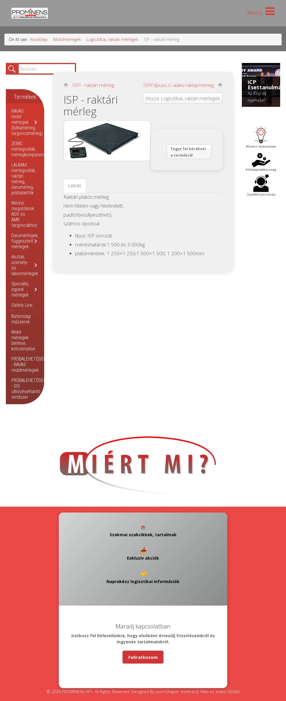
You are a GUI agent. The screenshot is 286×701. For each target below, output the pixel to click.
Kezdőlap (39, 39)
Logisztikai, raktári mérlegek (112, 39)
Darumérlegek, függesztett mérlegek (24, 241)
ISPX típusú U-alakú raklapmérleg (178, 85)
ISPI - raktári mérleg (93, 85)
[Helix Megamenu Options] (261, 12)
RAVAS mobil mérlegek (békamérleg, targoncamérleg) (27, 122)
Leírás (74, 185)
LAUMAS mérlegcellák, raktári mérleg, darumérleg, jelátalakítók (23, 179)
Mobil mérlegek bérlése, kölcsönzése (23, 340)
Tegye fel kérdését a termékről (188, 152)
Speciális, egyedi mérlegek (20, 289)
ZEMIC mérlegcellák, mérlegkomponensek (31, 149)
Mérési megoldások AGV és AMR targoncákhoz (24, 214)
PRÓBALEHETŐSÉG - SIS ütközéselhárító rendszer (28, 389)
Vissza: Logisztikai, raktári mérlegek (182, 98)
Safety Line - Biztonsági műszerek (21, 313)
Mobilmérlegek (67, 39)
